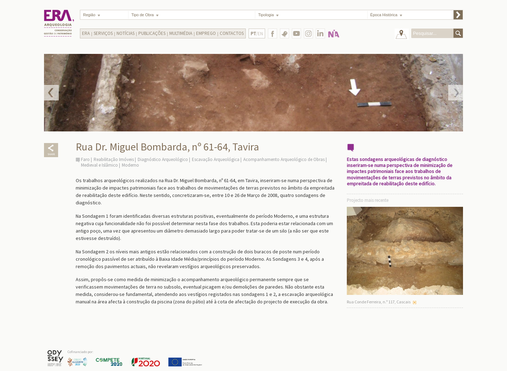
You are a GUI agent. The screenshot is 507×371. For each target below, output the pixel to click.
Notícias (125, 33)
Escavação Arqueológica (215, 159)
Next (455, 92)
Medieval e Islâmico (99, 165)
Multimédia (180, 33)
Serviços (103, 33)
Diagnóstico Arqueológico (163, 159)
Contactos (232, 33)
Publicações (151, 33)
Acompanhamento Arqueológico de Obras (284, 159)
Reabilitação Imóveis (114, 159)
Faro (85, 159)
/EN (257, 34)
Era (86, 33)
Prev (51, 92)
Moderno (130, 165)
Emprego (206, 33)
